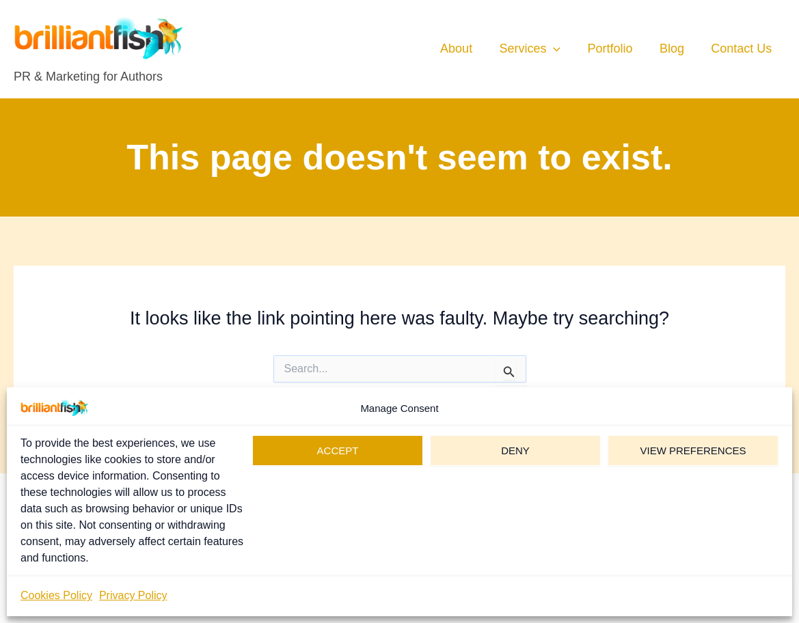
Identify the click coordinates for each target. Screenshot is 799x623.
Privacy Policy (133, 595)
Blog (675, 48)
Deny (515, 450)
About (466, 48)
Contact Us (742, 48)
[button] (561, 49)
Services (538, 49)
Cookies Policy (56, 595)
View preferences (693, 450)
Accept (338, 450)
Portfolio (615, 48)
